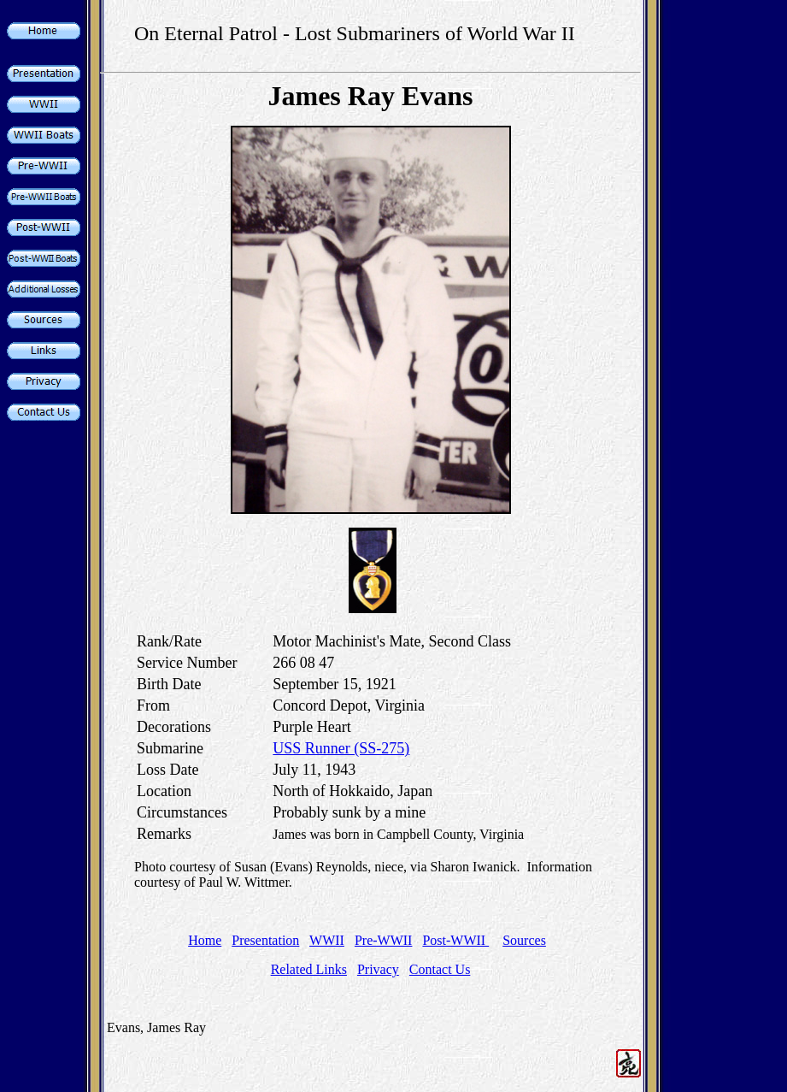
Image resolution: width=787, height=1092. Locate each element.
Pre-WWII (384, 940)
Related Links (309, 969)
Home (204, 940)
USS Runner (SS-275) (341, 748)
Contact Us (440, 969)
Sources (524, 940)
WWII (326, 940)
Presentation (265, 940)
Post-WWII (455, 940)
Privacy (378, 969)
